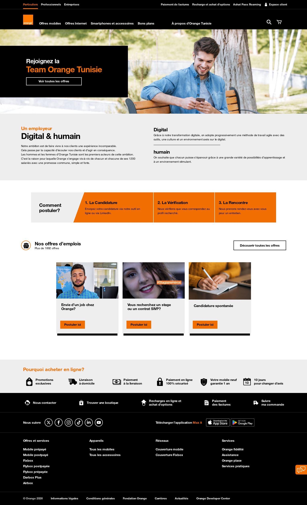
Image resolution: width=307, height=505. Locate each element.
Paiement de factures (175, 4)
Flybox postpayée (36, 466)
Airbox (28, 483)
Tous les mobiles (101, 449)
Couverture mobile (169, 449)
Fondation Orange (135, 498)
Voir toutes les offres (54, 81)
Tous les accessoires (105, 455)
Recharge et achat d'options (211, 4)
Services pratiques (236, 466)
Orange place (232, 460)
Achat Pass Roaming (247, 4)
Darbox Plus (32, 477)
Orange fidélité (233, 449)
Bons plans (146, 23)
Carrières (161, 498)
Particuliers (30, 4)
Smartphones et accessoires (112, 23)
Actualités (181, 498)
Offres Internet (76, 23)
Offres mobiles (50, 23)
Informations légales (64, 498)
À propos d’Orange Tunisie (191, 23)
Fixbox (28, 460)
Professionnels (51, 4)
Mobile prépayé (34, 449)
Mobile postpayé (35, 455)
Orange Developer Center (213, 498)
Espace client (275, 4)
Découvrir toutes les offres (259, 245)
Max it (163, 23)
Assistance (230, 455)
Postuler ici (72, 324)
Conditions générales (100, 498)
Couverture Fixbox (169, 455)
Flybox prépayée (35, 472)
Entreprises (71, 4)
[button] (269, 22)
